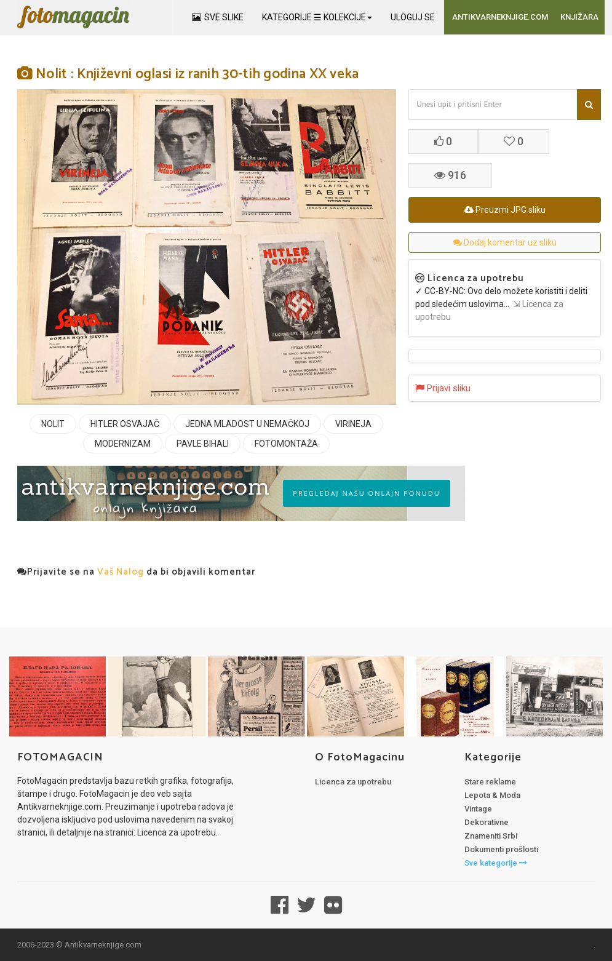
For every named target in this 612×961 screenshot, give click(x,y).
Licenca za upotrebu (353, 781)
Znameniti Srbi (490, 835)
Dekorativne (486, 822)
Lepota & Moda (492, 795)
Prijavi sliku (443, 388)
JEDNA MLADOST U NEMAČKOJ (247, 424)
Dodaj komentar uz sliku (505, 242)
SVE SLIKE (218, 17)
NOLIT (53, 424)
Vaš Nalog (120, 572)
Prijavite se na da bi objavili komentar (136, 571)
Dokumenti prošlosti (501, 849)
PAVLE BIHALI (203, 444)
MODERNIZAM (123, 444)
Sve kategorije (495, 862)
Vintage (478, 808)
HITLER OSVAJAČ (124, 424)
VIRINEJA (353, 424)
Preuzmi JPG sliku (505, 210)
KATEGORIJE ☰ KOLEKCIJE (317, 17)
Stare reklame (490, 781)
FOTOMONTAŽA (286, 444)
